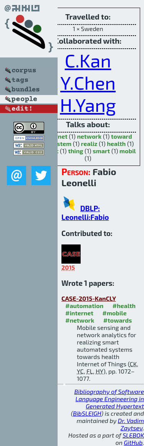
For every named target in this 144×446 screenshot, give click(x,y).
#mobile (115, 312)
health (116, 143)
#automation (84, 305)
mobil (127, 150)
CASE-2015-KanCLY (88, 298)
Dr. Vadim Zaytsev (131, 424)
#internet (79, 312)
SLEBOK (133, 435)
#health (124, 305)
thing (75, 150)
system (61, 143)
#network (79, 320)
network (89, 136)
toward (121, 136)
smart (101, 150)
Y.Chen (88, 82)
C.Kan (88, 60)
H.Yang (88, 104)
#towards (117, 320)
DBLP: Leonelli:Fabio (85, 212)
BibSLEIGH (87, 413)
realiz (89, 143)
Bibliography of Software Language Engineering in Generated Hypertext (109, 399)
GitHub (133, 442)
